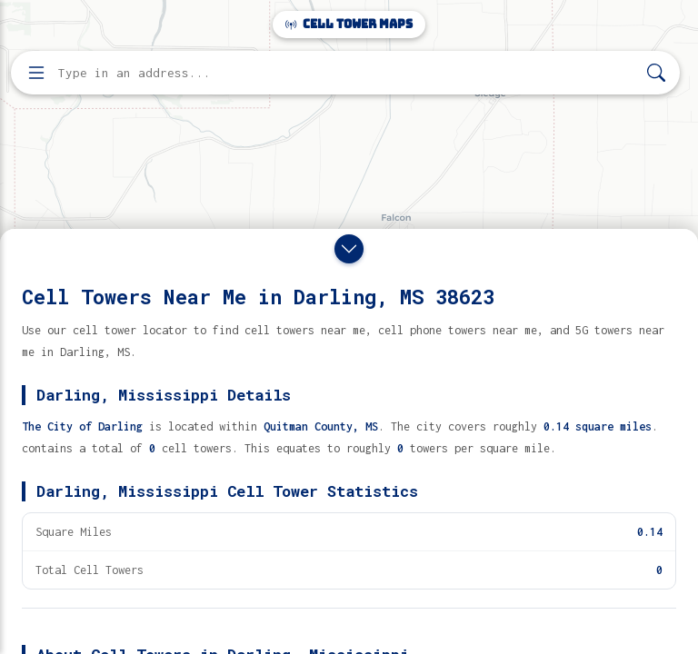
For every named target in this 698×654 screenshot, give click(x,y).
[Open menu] (36, 72)
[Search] (656, 73)
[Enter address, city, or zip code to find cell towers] (347, 73)
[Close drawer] (349, 248)
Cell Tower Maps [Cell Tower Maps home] (349, 24)
